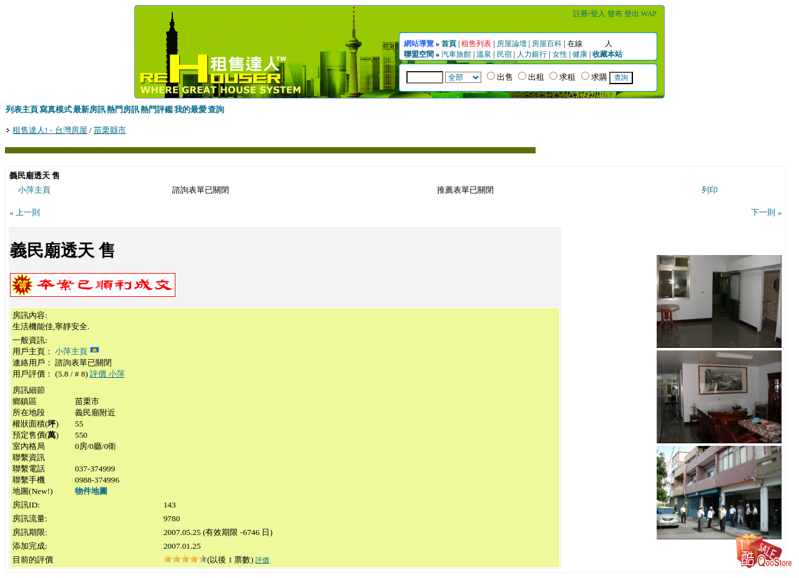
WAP (649, 13)
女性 (559, 54)
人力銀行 (532, 54)
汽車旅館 (456, 54)
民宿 (504, 54)
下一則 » (766, 212)
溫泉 (483, 54)
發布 (614, 13)
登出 (631, 13)
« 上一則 (24, 212)
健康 (579, 54)
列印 (710, 190)
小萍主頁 (34, 190)
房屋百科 (547, 43)
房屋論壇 (512, 43)
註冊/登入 (589, 13)
